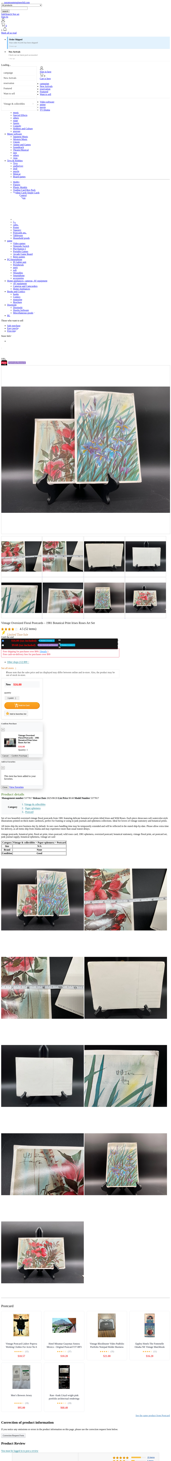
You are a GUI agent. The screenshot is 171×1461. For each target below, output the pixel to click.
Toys (15, 163)
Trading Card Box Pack (24, 190)
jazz (15, 152)
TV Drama (45, 110)
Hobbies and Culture (23, 128)
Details (43, 651)
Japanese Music (20, 136)
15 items (151, 1457)
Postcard (29, 812)
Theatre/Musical (21, 150)
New (30, 640)
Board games (19, 176)
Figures (16, 184)
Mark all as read (9, 33)
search (5, 11)
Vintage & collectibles (14, 104)
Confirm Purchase (19, 756)
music (16, 112)
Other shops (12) (18, 662)
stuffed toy (18, 166)
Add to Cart (22, 705)
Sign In (4, 17)
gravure (16, 131)
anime (43, 104)
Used (40, 645)
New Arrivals (10, 78)
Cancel (5, 756)
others (16, 118)
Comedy (17, 126)
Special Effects (20, 115)
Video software (47, 102)
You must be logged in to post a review (19, 1451)
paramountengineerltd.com (17, 2)
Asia (15, 158)
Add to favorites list (16, 713)
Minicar (17, 174)
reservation (9, 83)
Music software (14, 134)
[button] (85, 29)
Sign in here (45, 71)
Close (4, 787)
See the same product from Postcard (152, 1415)
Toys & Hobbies (15, 160)
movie (43, 107)
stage (15, 120)
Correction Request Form (13, 1435)
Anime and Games (22, 144)
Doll (15, 168)
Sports (16, 123)
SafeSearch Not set (10, 14)
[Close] (3, 729)
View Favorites (16, 787)
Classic (16, 142)
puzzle (16, 171)
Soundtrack (18, 147)
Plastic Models (20, 187)
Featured (8, 88)
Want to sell (9, 93)
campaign (8, 73)
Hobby (16, 182)
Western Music (20, 139)
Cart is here (45, 78)
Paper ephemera (33, 808)
